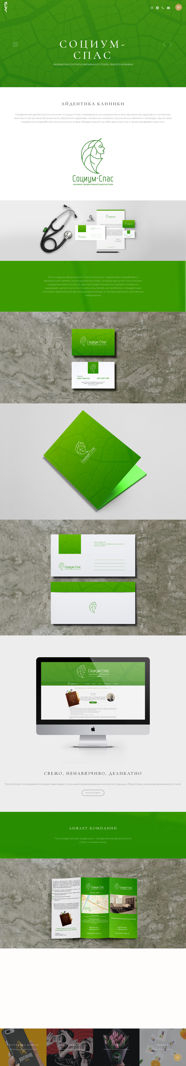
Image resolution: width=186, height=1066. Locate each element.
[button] (178, 7)
